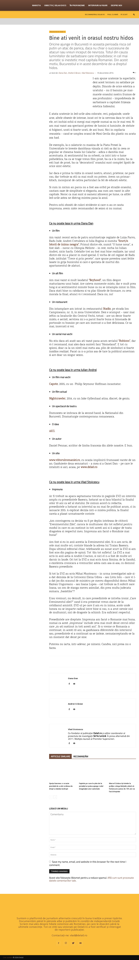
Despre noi (116, 5)
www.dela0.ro (89, 467)
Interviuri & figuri (97, 5)
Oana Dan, (62, 72)
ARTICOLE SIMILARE (60, 756)
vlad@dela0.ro (78, 935)
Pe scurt (124, 14)
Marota (36, 5)
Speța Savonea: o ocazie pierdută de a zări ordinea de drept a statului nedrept (61, 786)
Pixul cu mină (112, 14)
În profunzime (77, 5)
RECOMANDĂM (80, 756)
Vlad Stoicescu (87, 72)
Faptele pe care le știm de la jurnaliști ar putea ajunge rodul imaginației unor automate (91, 786)
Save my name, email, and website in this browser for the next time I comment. (87, 863)
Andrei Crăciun (75, 703)
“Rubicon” (124, 341)
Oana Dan (73, 678)
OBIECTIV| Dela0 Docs (55, 5)
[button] (134, 14)
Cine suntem (7, 957)
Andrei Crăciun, (74, 72)
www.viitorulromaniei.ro (64, 460)
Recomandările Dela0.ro (95, 14)
